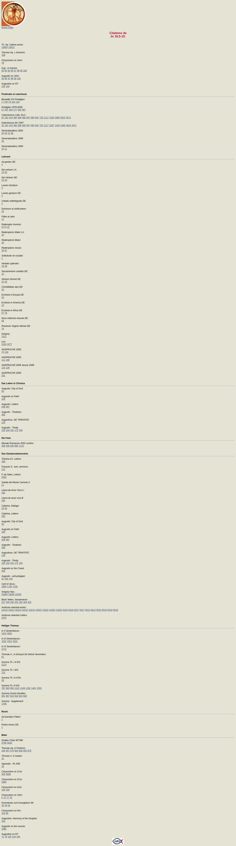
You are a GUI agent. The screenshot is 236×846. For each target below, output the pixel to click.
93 (2, 70)
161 (12, 430)
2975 (3, 618)
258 (3, 461)
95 (9, 70)
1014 (3, 633)
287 (6, 109)
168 (7, 360)
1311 (3, 336)
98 (18, 70)
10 (2, 149)
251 (16, 602)
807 (7, 696)
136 (7, 367)
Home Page (14, 26)
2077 (9, 344)
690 (32, 117)
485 (24, 117)
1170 (21, 446)
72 (4, 797)
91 (2, 117)
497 (7, 407)
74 (2, 352)
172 (16, 430)
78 (2, 63)
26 (2, 133)
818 (16, 696)
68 (12, 133)
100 (25, 70)
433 (29, 602)
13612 (11, 47)
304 (3, 571)
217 (3, 602)
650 (25, 750)
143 (3, 86)
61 (2, 657)
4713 (3, 649)
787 (3, 688)
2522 (15, 641)
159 (7, 430)
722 (3, 672)
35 (6, 508)
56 (2, 321)
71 (2, 836)
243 (6, 117)
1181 (28, 688)
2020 (3, 477)
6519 (98, 610)
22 (8, 227)
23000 (11, 594)
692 (37, 117)
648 (21, 750)
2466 (57, 117)
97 (15, 70)
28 (6, 266)
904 (12, 688)
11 (6, 149)
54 (9, 805)
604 (16, 750)
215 (13, 102)
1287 (51, 125)
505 (3, 774)
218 (17, 102)
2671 (68, 117)
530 (19, 109)
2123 (3, 664)
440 (12, 446)
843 (7, 688)
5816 (9, 743)
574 (12, 750)
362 (3, 414)
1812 (9, 641)
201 (3, 375)
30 (2, 805)
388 (19, 117)
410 (3, 821)
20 (6, 172)
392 (11, 109)
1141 (16, 688)
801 (3, 696)
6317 (76, 610)
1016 (3, 344)
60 (6, 102)
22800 (4, 594)
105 (3, 399)
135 (9, 836)
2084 (3, 829)
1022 (3, 641)
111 (3, 360)
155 (3, 430)
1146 (22, 688)
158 (3, 750)
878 (29, 750)
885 (16, 446)
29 (2, 250)
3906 (8, 774)
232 (11, 578)
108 (3, 55)
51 (9, 133)
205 (3, 492)
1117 (46, 117)
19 (2, 172)
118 (6, 352)
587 (24, 109)
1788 (3, 704)
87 (6, 250)
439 (3, 407)
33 (2, 141)
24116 (4, 610)
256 (3, 516)
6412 (87, 610)
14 (2, 328)
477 (15, 109)
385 (15, 117)
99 (21, 70)
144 (7, 86)
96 (12, 70)
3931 (9, 633)
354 (25, 602)
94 (6, 70)
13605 (4, 47)
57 (2, 109)
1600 (3, 586)
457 (7, 750)
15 (2, 281)
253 (21, 602)
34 (2, 297)
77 (7, 797)
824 (21, 696)
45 (6, 133)
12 (2, 274)
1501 (39, 688)
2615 (62, 117)
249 (7, 602)
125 (3, 422)
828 (25, 696)
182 (6, 578)
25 (2, 211)
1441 (33, 688)
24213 (11, 610)
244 (11, 117)
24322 (39, 610)
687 (28, 117)
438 (3, 446)
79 (9, 102)
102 (3, 813)
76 (6, 836)
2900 (3, 782)
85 (7, 813)
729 (41, 117)
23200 (18, 594)
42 (2, 578)
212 (3, 469)
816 (12, 696)
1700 (9, 586)
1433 (51, 117)
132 (3, 367)
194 (21, 430)
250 (12, 602)
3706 (3, 743)
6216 (65, 610)
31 (2, 758)
